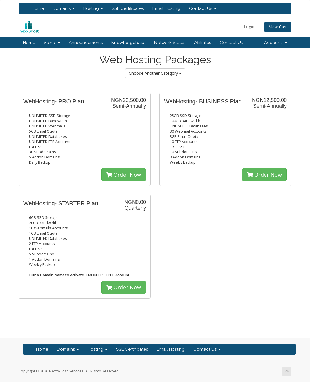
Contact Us (231, 42)
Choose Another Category (155, 73)
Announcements (86, 42)
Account (275, 42)
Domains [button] (64, 8)
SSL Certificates (128, 8)
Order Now (123, 174)
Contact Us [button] (202, 8)
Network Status (169, 42)
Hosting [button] (93, 8)
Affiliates (202, 42)
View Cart (278, 27)
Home (38, 8)
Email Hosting (166, 8)
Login (249, 26)
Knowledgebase (128, 42)
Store (52, 42)
